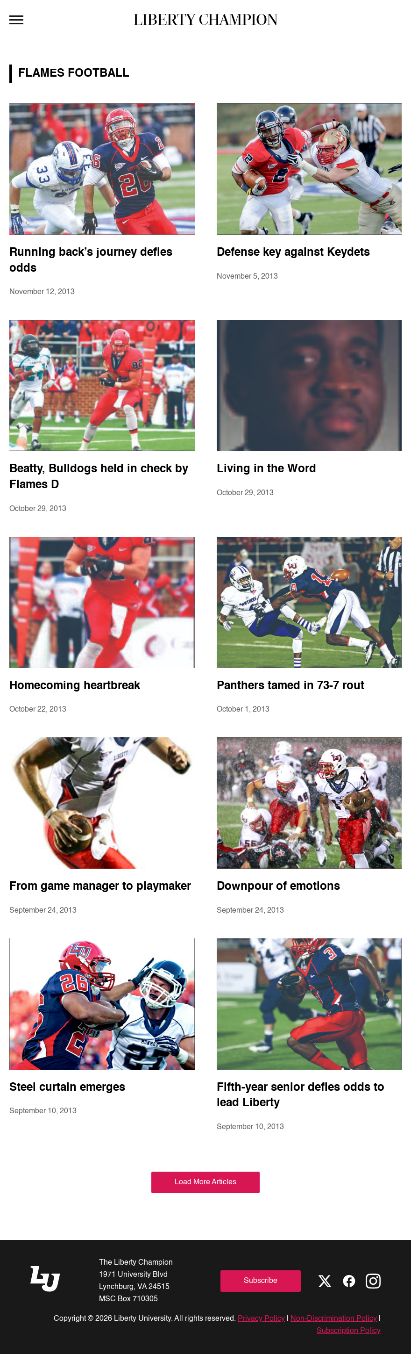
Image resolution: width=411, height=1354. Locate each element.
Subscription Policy (349, 1331)
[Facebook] (348, 1281)
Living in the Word (266, 469)
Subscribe (260, 1281)
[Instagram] (373, 1281)
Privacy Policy (261, 1319)
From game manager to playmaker (100, 887)
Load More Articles (205, 1182)
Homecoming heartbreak (74, 686)
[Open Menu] (16, 19)
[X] (324, 1281)
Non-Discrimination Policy (334, 1319)
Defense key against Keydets (293, 253)
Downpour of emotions (278, 887)
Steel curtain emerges (67, 1088)
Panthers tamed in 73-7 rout (290, 686)
